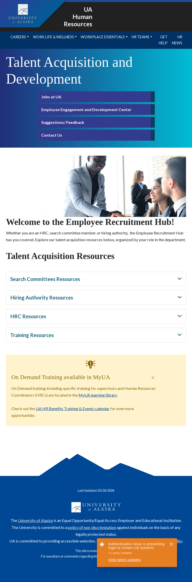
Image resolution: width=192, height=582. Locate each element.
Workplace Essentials (103, 37)
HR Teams (140, 37)
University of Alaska (35, 520)
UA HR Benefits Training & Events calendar (73, 408)
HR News (177, 40)
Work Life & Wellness (53, 37)
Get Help (163, 40)
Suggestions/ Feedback (62, 122)
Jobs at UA (51, 96)
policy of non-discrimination (92, 527)
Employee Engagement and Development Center (86, 109)
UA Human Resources (78, 17)
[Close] (153, 378)
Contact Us (51, 135)
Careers (18, 37)
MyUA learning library (97, 395)
